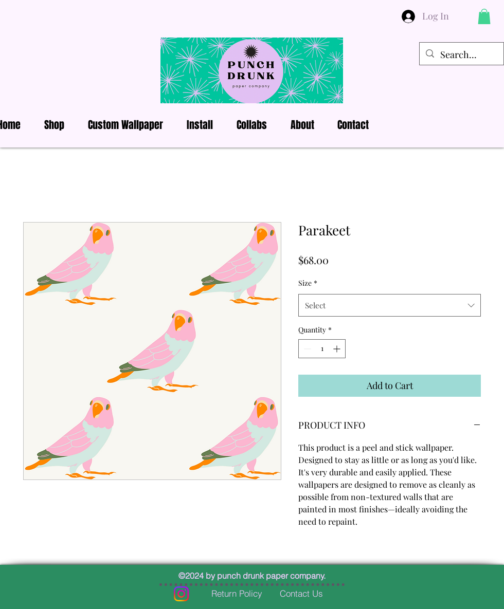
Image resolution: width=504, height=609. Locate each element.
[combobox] (389, 305)
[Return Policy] (236, 593)
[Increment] (337, 349)
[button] (484, 16)
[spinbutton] (322, 349)
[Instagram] (181, 594)
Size (307, 283)
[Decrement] (306, 349)
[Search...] (461, 55)
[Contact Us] (301, 593)
